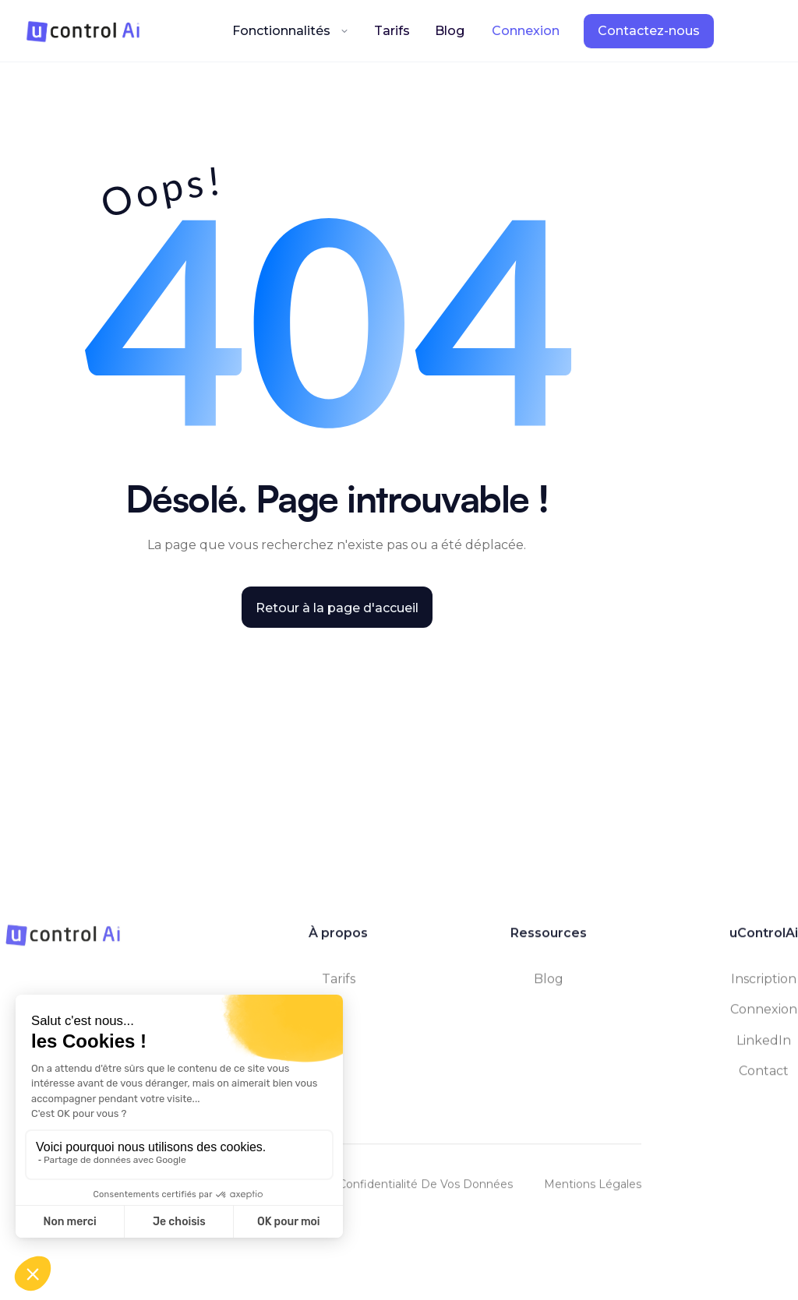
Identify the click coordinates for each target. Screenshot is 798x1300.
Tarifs (392, 30)
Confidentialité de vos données (425, 1193)
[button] (291, 31)
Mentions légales (592, 1193)
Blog (449, 30)
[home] (83, 31)
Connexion (763, 1017)
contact (764, 1078)
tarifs (338, 987)
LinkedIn (763, 1048)
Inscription (763, 987)
